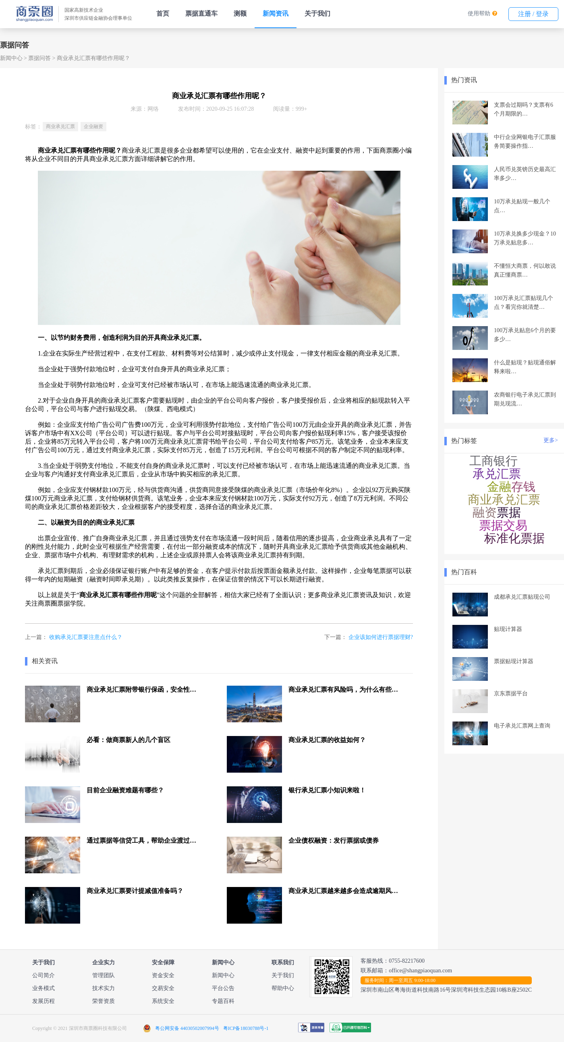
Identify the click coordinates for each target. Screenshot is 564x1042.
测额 (240, 13)
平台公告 (223, 988)
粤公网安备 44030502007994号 (187, 1028)
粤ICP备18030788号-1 (246, 1028)
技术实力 (103, 988)
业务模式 (43, 988)
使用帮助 (479, 13)
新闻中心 (11, 58)
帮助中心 (283, 988)
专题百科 (223, 1001)
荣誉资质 (103, 1001)
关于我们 (317, 13)
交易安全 (163, 988)
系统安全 (163, 1001)
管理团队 (103, 975)
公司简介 (43, 975)
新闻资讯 (275, 13)
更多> (550, 440)
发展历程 (43, 1001)
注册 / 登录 (533, 13)
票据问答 (39, 58)
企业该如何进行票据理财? (380, 637)
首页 (162, 13)
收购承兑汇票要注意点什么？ (85, 637)
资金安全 (163, 975)
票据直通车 (201, 13)
